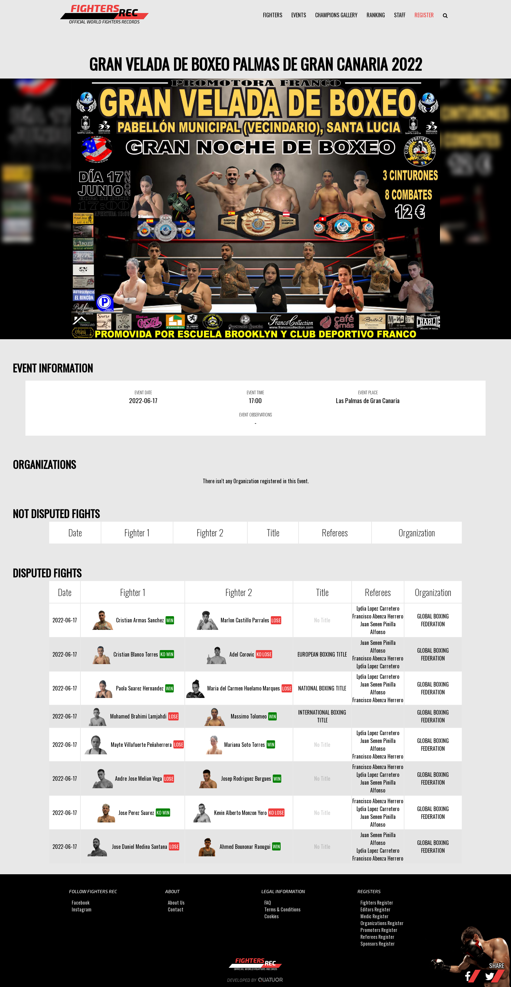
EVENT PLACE (368, 392)
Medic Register (374, 916)
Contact (175, 909)
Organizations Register (381, 923)
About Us (176, 902)
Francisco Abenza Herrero (377, 616)
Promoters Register (378, 930)
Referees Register (377, 937)
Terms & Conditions (282, 909)
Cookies (271, 916)
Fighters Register (376, 902)
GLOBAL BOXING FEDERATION (433, 620)
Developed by (255, 980)
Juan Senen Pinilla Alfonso (378, 628)
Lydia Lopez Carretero (378, 608)
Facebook (80, 902)
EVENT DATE (143, 392)
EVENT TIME (255, 392)
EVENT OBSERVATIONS (255, 414)
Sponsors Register (377, 943)
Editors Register (375, 909)
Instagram (81, 909)
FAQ (267, 902)
